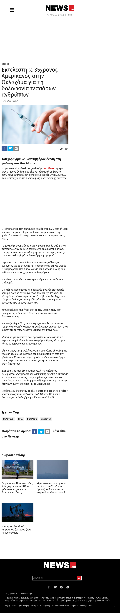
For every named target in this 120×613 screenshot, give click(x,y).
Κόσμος (5, 64)
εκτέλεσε (49, 168)
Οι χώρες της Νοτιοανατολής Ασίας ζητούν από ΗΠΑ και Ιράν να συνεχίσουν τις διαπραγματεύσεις (17, 488)
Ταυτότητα (83, 606)
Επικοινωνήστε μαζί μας (20, 606)
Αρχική (7, 606)
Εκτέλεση (32, 419)
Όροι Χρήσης (45, 606)
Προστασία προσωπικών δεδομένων (65, 606)
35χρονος (46, 419)
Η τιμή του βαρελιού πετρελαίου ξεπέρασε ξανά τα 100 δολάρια (16, 529)
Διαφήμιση (34, 606)
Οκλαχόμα (8, 419)
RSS (90, 606)
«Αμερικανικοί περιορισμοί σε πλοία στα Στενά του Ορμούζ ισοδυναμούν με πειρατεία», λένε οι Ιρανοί (51, 488)
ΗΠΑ (20, 419)
